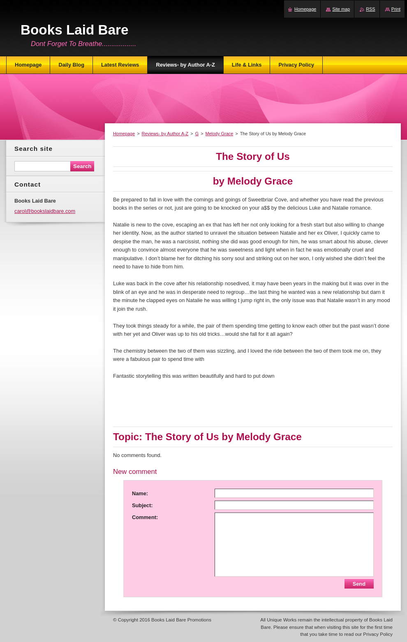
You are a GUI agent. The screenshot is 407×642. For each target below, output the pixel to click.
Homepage (124, 133)
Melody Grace (220, 133)
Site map (341, 9)
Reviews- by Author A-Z (165, 133)
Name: (140, 493)
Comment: (145, 517)
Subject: (142, 505)
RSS (370, 9)
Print (395, 9)
